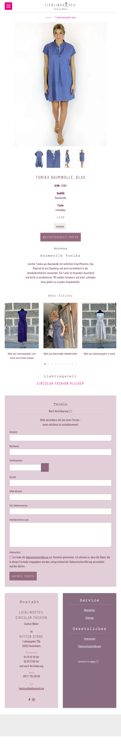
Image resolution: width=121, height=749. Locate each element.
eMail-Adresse (15, 491)
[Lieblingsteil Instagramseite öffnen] (33, 699)
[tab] (45, 364)
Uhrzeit (12, 476)
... (44, 467)
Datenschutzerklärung (37, 557)
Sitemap (89, 618)
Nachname (14, 446)
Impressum (89, 638)
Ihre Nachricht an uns (19, 519)
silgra (94, 661)
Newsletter (89, 610)
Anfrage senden (23, 576)
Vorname (13, 431)
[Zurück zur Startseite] (60, 6)
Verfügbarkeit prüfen (60, 237)
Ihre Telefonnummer (18, 505)
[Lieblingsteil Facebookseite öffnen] (29, 699)
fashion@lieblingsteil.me (31, 688)
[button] (8, 6)
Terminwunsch (15, 460)
